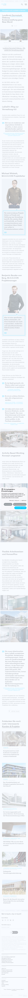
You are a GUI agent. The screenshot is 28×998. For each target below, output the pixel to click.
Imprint (24, 500)
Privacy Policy (14, 500)
